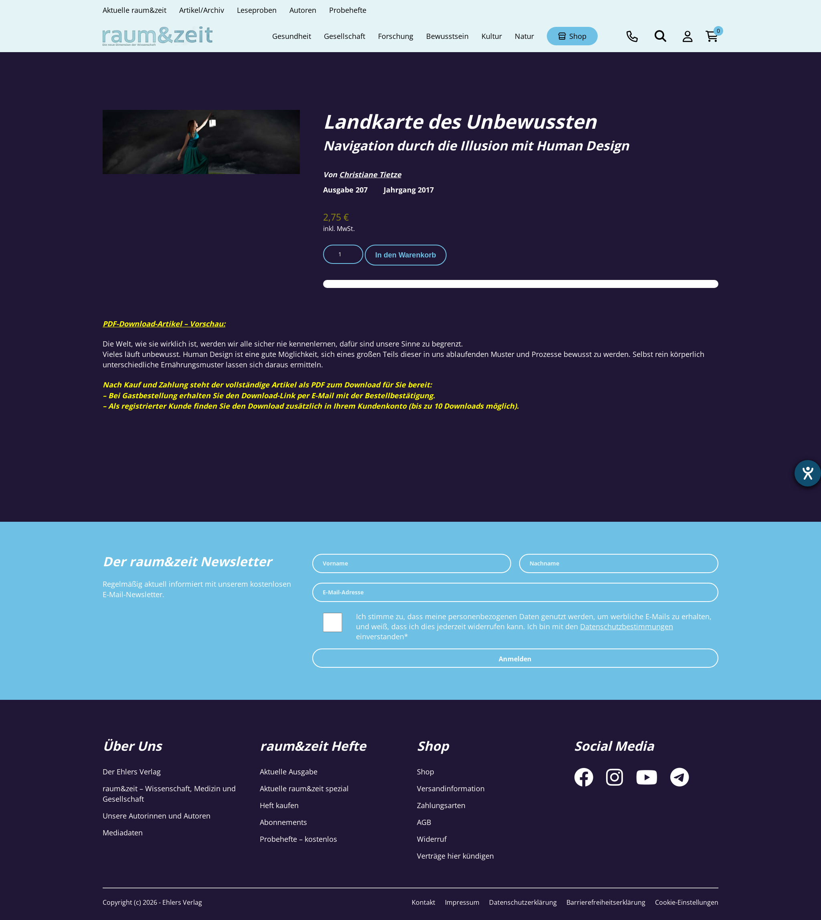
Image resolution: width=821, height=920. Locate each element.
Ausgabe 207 (345, 190)
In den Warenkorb (405, 255)
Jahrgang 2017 (409, 190)
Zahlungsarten (441, 805)
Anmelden (515, 659)
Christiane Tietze (370, 174)
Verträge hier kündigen (455, 856)
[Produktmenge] (343, 254)
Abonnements (283, 822)
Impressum (462, 902)
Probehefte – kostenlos (298, 839)
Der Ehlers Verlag (132, 771)
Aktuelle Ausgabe (288, 771)
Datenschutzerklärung (523, 902)
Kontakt (423, 902)
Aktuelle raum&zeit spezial (304, 788)
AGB (424, 822)
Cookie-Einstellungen (686, 902)
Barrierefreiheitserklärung (605, 902)
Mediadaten (123, 832)
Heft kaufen (279, 805)
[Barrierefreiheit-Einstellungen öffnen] (808, 473)
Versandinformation (451, 788)
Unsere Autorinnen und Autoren (156, 816)
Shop (425, 771)
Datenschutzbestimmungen (626, 626)
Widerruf (432, 839)
